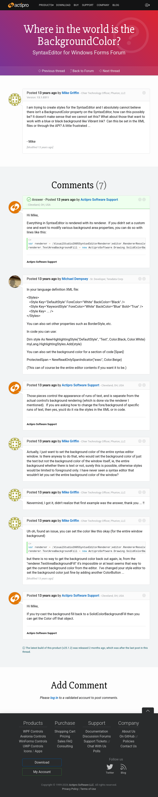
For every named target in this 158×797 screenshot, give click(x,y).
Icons (28, 751)
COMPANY (103, 5)
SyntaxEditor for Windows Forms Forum (79, 52)
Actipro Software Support (99, 200)
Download (42, 762)
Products (33, 723)
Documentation (97, 731)
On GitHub (129, 736)
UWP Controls (33, 746)
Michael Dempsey (75, 279)
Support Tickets (97, 741)
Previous (51, 71)
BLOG (116, 5)
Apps (38, 751)
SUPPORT (88, 5)
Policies (128, 741)
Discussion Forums (97, 736)
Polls (96, 751)
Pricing (65, 736)
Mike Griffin (70, 93)
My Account (42, 772)
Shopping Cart (65, 731)
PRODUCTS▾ (46, 5)
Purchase (65, 723)
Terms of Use (88, 788)
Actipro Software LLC (81, 784)
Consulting (65, 746)
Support (96, 723)
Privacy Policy (70, 788)
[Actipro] (18, 5)
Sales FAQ (65, 741)
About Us (128, 731)
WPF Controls (33, 731)
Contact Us (129, 746)
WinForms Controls (33, 741)
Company (128, 723)
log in (54, 698)
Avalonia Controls (33, 736)
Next (109, 71)
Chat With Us (96, 746)
